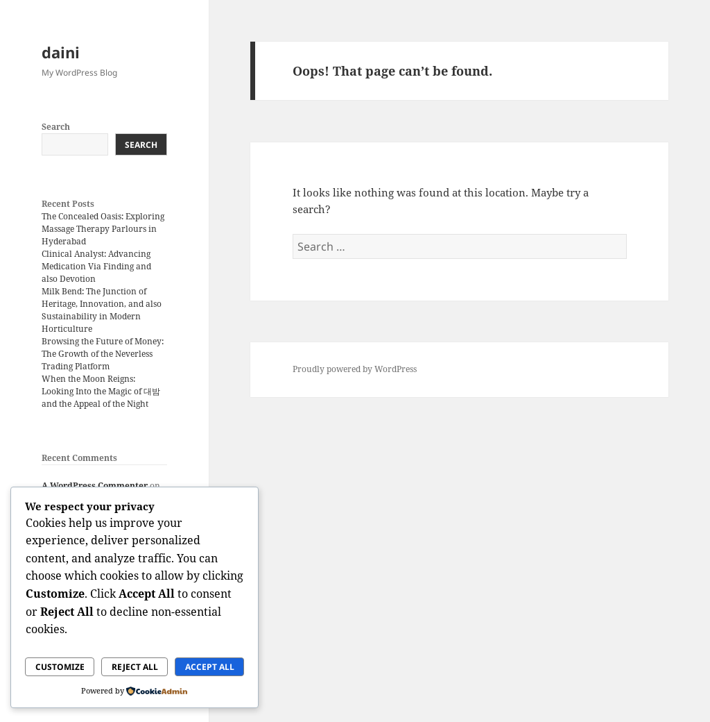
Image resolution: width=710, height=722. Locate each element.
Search (56, 127)
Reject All (135, 667)
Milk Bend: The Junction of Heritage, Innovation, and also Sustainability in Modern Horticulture (102, 310)
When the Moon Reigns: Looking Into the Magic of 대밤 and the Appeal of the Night (101, 391)
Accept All (209, 667)
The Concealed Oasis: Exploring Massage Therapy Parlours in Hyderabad (103, 228)
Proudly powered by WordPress (355, 369)
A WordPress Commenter (95, 486)
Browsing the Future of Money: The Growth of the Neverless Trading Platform (103, 353)
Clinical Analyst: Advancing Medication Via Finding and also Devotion (96, 266)
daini (61, 52)
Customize (60, 667)
